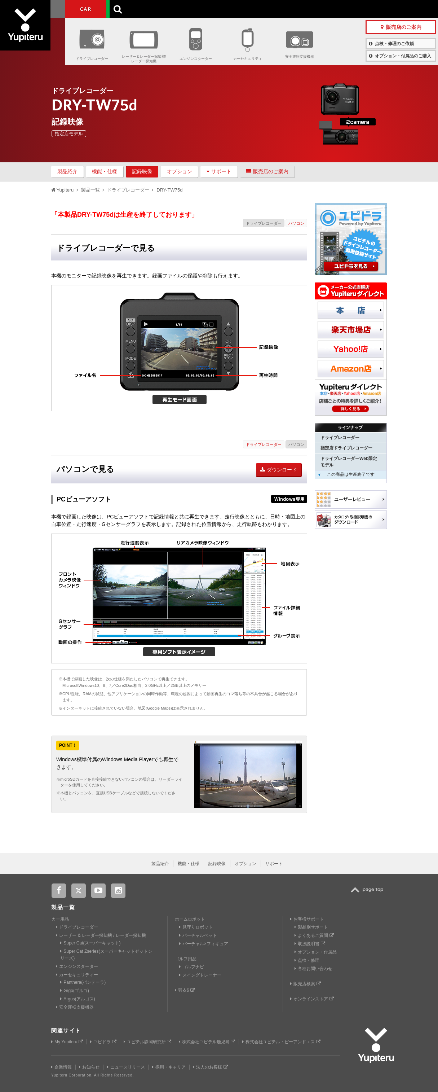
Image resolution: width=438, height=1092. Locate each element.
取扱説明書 (310, 943)
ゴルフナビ (191, 966)
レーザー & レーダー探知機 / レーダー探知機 (101, 935)
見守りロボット (196, 927)
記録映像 (142, 171)
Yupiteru (32, 32)
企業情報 (61, 1067)
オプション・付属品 (316, 952)
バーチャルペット (198, 935)
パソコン (296, 223)
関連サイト (66, 1030)
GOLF (127, 9)
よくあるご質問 (314, 935)
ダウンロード (278, 470)
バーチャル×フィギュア (203, 943)
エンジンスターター (196, 59)
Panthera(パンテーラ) (83, 982)
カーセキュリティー (77, 974)
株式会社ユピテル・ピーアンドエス (281, 1041)
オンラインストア (311, 998)
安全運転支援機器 (299, 56)
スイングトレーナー (200, 975)
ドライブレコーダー (92, 59)
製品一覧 (234, 9)
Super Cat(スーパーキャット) (90, 943)
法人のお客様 (210, 1067)
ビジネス (169, 9)
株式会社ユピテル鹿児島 (207, 1041)
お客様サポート (269, 9)
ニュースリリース (126, 1067)
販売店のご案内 (267, 171)
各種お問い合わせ (313, 968)
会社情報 (207, 9)
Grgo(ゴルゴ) (74, 990)
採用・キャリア (169, 1067)
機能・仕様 (104, 171)
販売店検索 (305, 983)
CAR (85, 9)
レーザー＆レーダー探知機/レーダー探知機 (144, 58)
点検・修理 (307, 960)
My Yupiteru (67, 1041)
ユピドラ (103, 1041)
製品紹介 (67, 171)
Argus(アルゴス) (77, 998)
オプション (179, 171)
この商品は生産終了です (351, 474)
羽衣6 (185, 990)
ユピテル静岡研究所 (147, 1041)
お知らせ (89, 1067)
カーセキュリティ (247, 59)
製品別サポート (311, 927)
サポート (219, 171)
